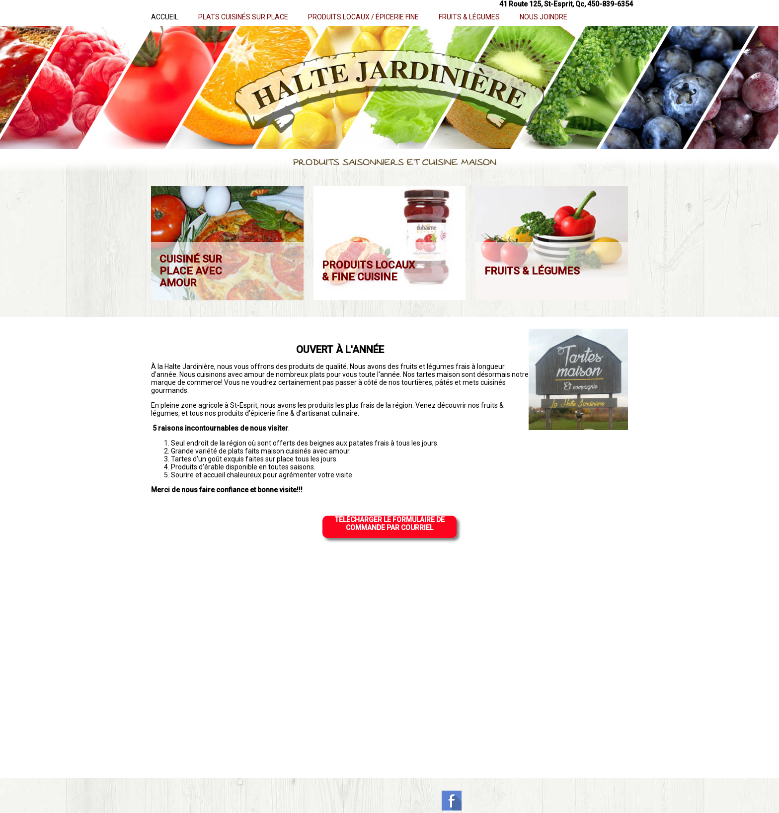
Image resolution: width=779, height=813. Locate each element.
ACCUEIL (164, 17)
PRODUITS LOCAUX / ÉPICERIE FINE (363, 17)
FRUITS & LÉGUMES (469, 17)
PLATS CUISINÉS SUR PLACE (243, 17)
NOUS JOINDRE (543, 17)
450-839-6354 (610, 4)
